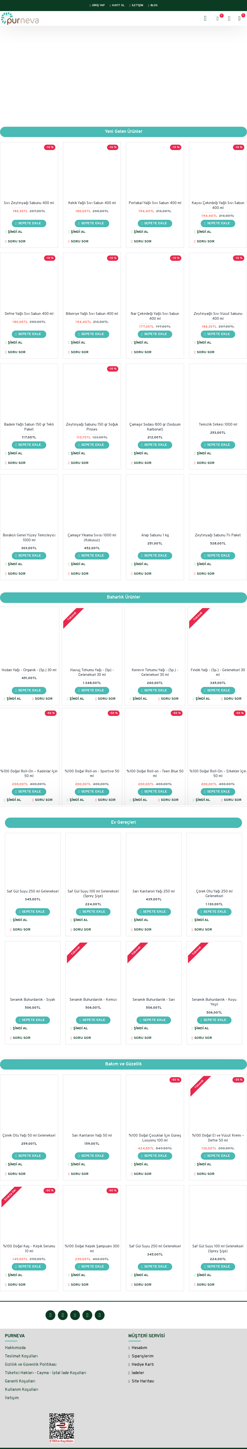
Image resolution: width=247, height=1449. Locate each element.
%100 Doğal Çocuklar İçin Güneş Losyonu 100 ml (155, 1138)
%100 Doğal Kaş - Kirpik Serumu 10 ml (29, 1249)
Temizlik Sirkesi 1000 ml (218, 425)
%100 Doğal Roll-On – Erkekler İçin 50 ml (217, 774)
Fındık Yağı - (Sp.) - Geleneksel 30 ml (218, 673)
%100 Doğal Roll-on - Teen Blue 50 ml (155, 774)
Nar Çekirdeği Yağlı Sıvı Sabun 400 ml (155, 316)
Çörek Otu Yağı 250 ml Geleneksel (214, 894)
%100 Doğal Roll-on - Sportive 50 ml (92, 774)
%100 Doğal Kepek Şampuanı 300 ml (92, 1249)
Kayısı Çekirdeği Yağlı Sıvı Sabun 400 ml (218, 206)
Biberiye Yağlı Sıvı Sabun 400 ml (92, 314)
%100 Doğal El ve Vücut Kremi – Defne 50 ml (218, 1138)
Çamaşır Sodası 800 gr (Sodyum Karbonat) (155, 427)
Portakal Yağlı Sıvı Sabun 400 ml (155, 203)
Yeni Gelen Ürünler (123, 132)
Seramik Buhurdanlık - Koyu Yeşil (214, 1002)
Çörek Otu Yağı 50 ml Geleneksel (28, 1136)
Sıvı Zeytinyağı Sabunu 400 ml (29, 203)
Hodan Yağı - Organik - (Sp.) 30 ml (28, 670)
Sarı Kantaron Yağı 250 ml (154, 891)
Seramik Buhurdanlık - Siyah (32, 1000)
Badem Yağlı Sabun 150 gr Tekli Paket (29, 427)
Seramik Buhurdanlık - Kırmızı (93, 1000)
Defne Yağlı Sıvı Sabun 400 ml (29, 314)
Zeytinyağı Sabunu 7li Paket (218, 535)
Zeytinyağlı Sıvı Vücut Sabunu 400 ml (218, 316)
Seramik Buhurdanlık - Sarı (154, 1000)
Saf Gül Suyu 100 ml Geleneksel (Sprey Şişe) (93, 894)
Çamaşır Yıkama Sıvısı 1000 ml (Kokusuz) (92, 538)
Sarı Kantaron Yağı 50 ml (92, 1136)
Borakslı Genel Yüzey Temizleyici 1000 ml (29, 538)
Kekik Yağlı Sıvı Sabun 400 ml (92, 203)
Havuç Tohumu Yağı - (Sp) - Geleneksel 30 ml (92, 673)
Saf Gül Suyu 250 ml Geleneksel (33, 891)
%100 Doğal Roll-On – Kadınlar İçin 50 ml (29, 774)
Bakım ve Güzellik (123, 1064)
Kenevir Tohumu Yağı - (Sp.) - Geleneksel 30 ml (155, 673)
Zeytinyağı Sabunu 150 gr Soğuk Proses (92, 427)
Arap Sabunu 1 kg (155, 535)
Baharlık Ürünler (123, 597)
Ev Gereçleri (123, 822)
